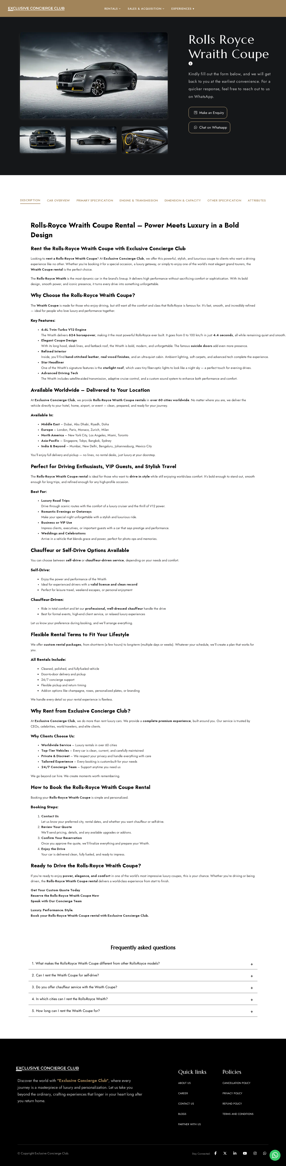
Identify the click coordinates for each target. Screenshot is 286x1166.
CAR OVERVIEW (58, 200)
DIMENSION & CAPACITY (183, 200)
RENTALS (112, 9)
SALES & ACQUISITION (146, 9)
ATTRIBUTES (257, 200)
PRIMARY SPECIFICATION (95, 200)
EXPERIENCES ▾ (182, 9)
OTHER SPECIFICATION (224, 200)
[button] (213, 127)
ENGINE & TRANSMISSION (139, 200)
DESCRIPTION (30, 200)
